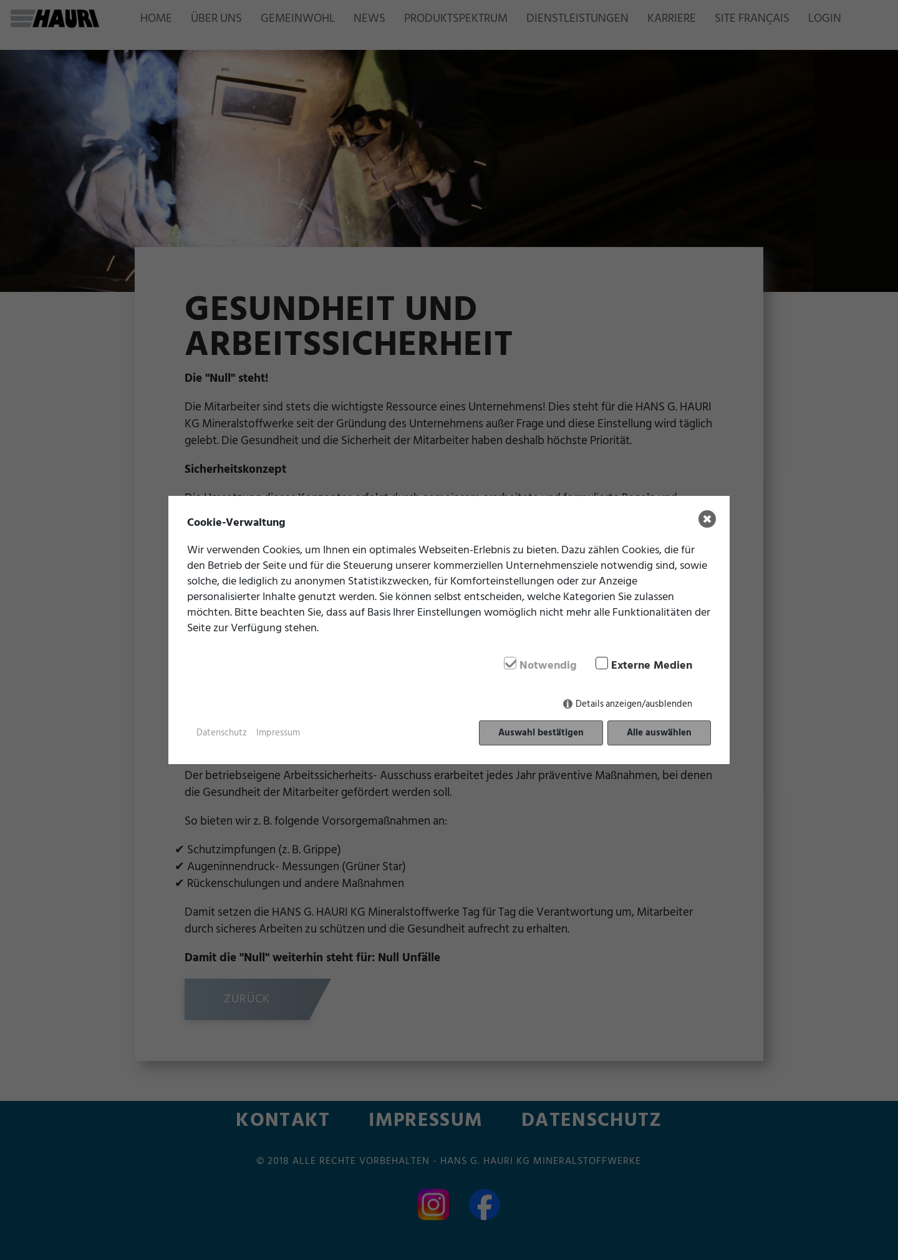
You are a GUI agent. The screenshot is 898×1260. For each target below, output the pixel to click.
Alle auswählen (659, 732)
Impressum (278, 733)
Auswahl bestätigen (541, 732)
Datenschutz (221, 733)
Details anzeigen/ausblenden (634, 704)
